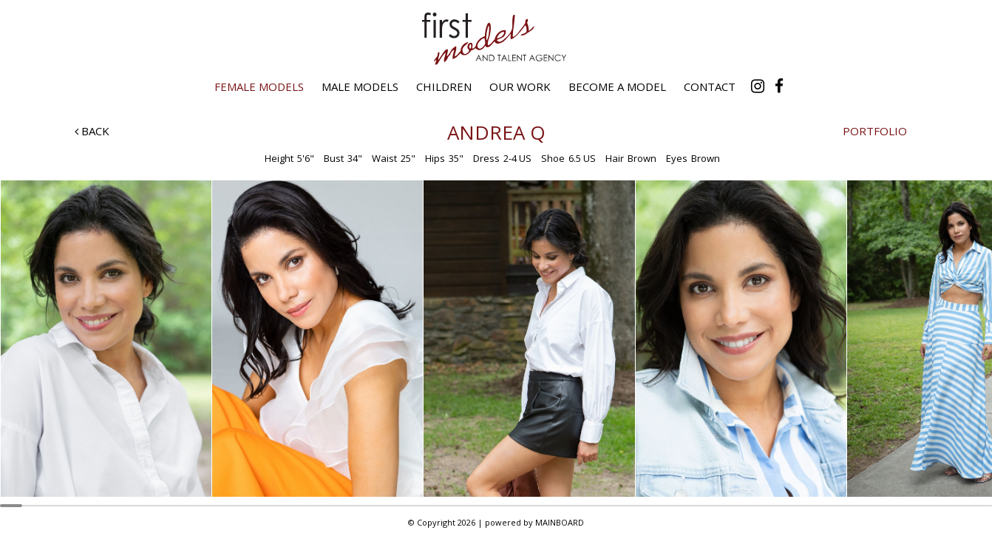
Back (92, 130)
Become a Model (617, 86)
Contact (709, 86)
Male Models (360, 86)
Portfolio (875, 130)
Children (444, 86)
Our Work (520, 86)
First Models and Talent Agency (496, 38)
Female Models (259, 86)
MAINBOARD (559, 522)
